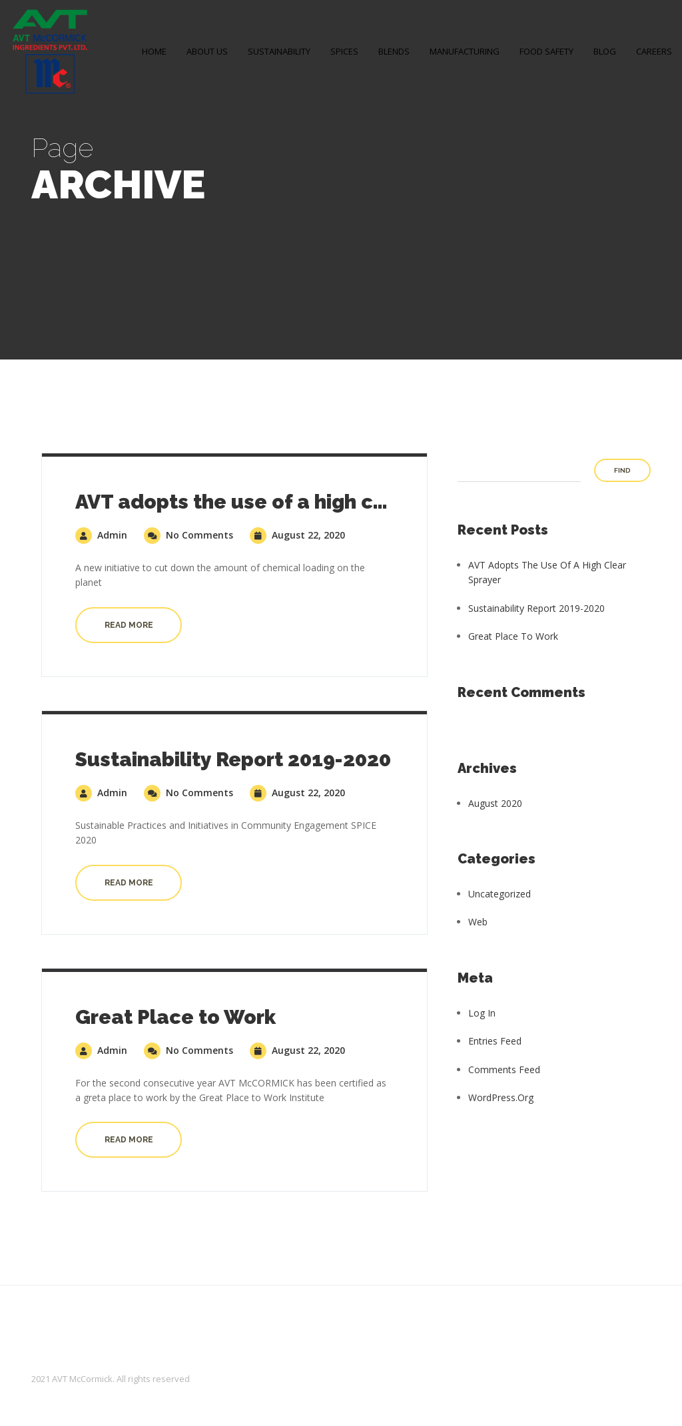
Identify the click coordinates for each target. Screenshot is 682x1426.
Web (478, 921)
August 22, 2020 (297, 535)
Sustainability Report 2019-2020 (233, 759)
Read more (129, 625)
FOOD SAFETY (546, 51)
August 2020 (495, 803)
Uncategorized (499, 893)
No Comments (188, 535)
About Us (207, 51)
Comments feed (504, 1069)
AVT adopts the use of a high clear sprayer (283, 501)
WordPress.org (500, 1097)
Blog (604, 51)
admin (101, 535)
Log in (482, 1013)
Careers (654, 51)
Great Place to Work (175, 1017)
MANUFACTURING (465, 51)
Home (154, 51)
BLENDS (394, 51)
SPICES (344, 51)
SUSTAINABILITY (279, 51)
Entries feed (494, 1041)
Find (622, 470)
